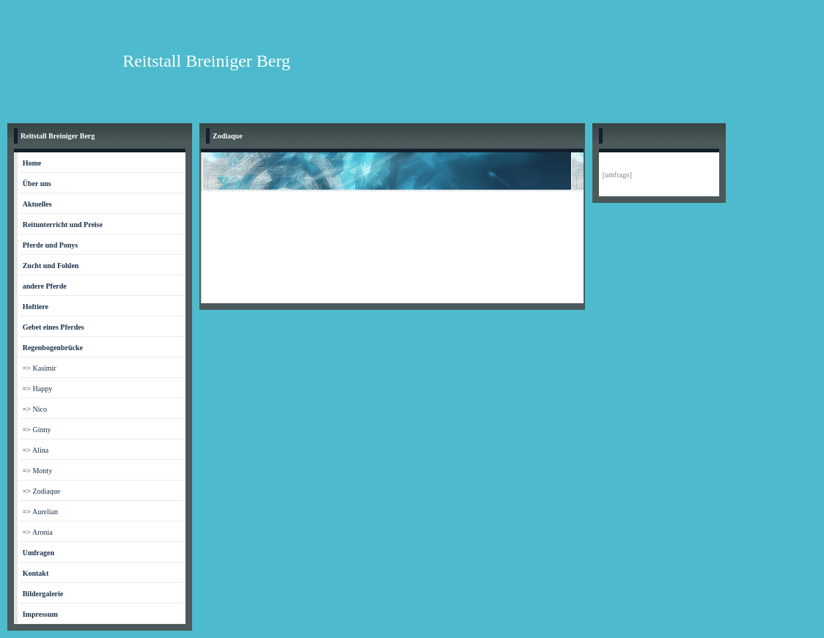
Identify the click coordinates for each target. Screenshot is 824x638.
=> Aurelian (40, 512)
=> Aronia (38, 532)
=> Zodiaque (42, 491)
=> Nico (35, 409)
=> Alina (35, 450)
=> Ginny (37, 430)
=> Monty (37, 471)
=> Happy (37, 389)
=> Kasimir (39, 368)
